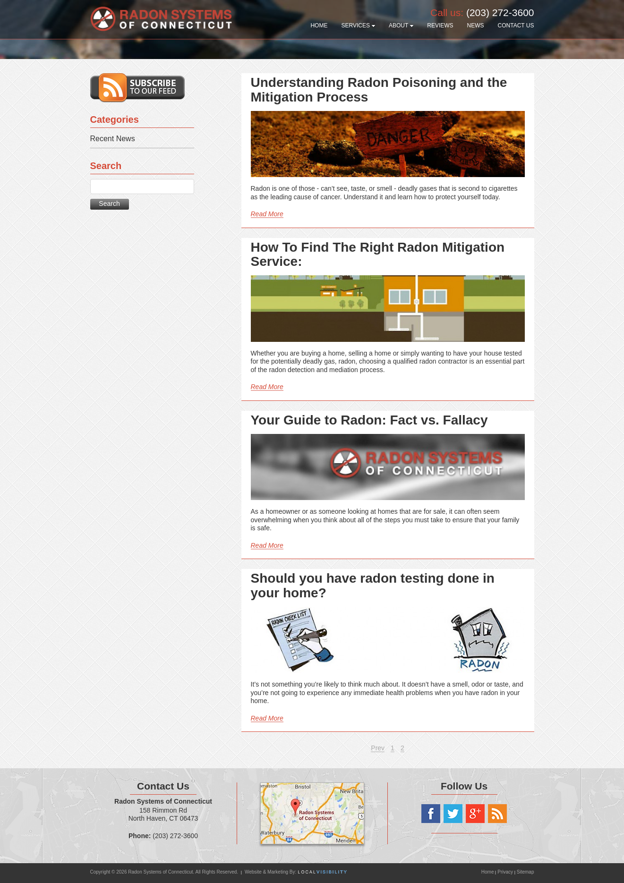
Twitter (453, 813)
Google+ (475, 813)
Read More (267, 214)
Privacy (505, 872)
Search (109, 203)
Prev (378, 748)
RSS (497, 813)
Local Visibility (322, 872)
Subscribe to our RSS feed (137, 87)
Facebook (430, 813)
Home (488, 872)
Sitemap (525, 872)
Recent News (112, 139)
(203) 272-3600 (500, 12)
